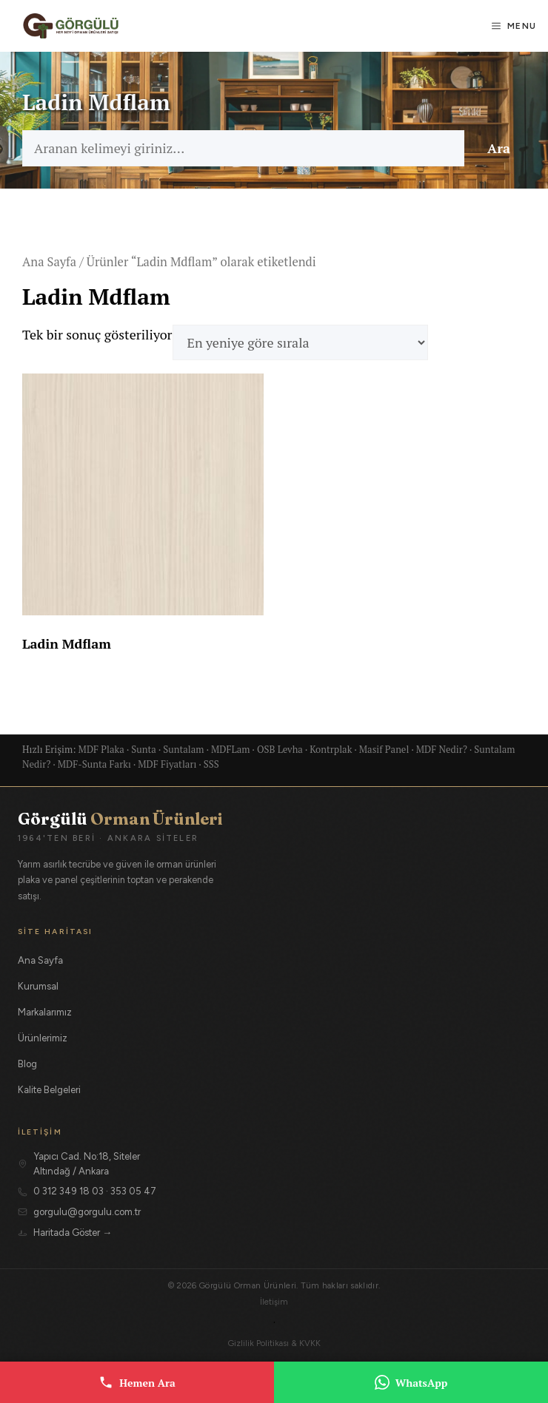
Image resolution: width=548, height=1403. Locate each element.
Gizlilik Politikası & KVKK (274, 1343)
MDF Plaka (101, 749)
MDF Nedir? (441, 749)
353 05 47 (133, 1191)
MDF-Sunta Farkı (94, 764)
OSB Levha (280, 749)
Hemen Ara (136, 1382)
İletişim (274, 1301)
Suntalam (183, 749)
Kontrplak (331, 749)
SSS (211, 764)
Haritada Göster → (72, 1232)
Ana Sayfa (49, 262)
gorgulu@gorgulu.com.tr (87, 1211)
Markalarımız (45, 1012)
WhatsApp (411, 1382)
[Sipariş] (300, 342)
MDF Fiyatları (167, 764)
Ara (498, 148)
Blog (27, 1063)
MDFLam (230, 749)
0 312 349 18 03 (68, 1191)
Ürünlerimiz (42, 1038)
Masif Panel (384, 749)
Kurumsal (38, 986)
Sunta (143, 749)
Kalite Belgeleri (49, 1089)
